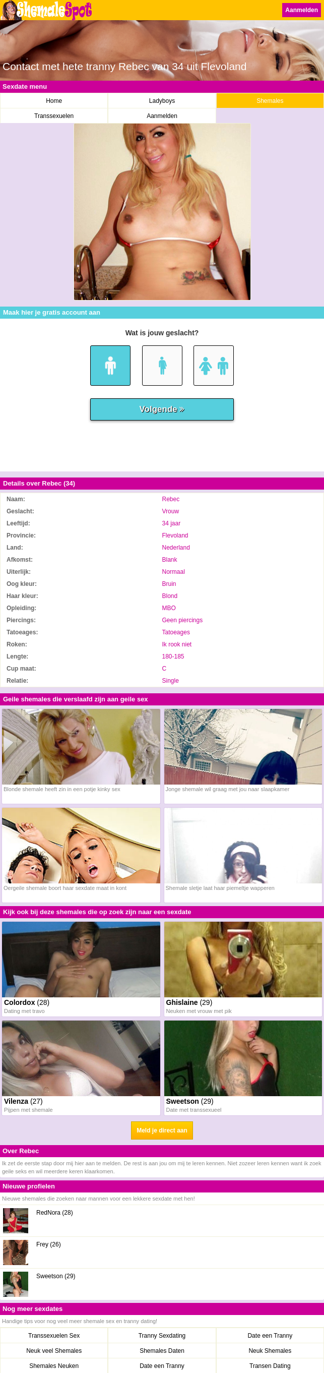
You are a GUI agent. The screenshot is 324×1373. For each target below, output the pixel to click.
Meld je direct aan (162, 1130)
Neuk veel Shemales (54, 1350)
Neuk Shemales (269, 1350)
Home (54, 100)
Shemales (269, 100)
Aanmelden (301, 10)
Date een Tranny (269, 1335)
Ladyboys (162, 100)
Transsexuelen (54, 116)
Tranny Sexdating (162, 1335)
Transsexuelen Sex (54, 1335)
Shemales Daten (162, 1350)
